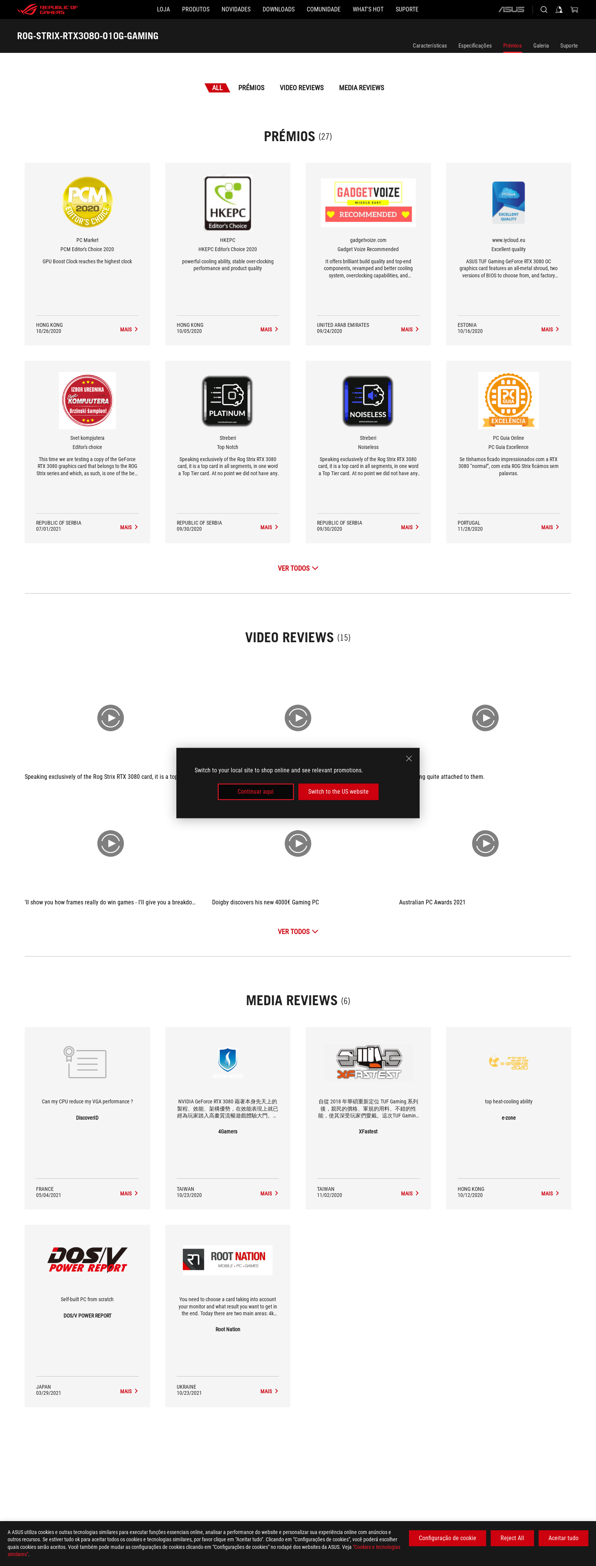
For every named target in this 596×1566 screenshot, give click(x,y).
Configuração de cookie (447, 1538)
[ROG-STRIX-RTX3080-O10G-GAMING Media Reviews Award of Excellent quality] (550, 329)
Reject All (512, 1538)
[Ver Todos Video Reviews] (298, 932)
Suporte (569, 45)
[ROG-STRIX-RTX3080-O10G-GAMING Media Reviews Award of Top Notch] (269, 527)
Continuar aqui (256, 791)
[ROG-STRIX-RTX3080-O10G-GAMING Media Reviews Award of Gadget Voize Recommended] (410, 329)
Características (430, 45)
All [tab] (217, 88)
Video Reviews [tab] (301, 88)
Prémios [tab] (251, 88)
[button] (171, 9)
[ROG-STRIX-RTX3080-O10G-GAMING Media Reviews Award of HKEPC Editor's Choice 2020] (269, 329)
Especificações (475, 45)
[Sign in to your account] (559, 9)
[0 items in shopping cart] (574, 9)
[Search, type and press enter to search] (543, 9)
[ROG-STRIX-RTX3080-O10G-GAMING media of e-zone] (550, 1193)
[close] (409, 758)
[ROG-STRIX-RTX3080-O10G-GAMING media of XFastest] (410, 1193)
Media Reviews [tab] (361, 88)
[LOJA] (126, 9)
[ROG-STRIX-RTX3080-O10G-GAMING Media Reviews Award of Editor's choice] (129, 527)
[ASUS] (511, 9)
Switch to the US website (338, 791)
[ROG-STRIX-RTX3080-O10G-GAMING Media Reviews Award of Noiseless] (410, 527)
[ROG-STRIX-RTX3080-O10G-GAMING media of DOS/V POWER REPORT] (129, 1391)
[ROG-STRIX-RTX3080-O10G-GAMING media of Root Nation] (269, 1391)
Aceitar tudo (563, 1538)
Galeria (541, 45)
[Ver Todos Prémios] (298, 568)
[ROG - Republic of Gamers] (47, 9)
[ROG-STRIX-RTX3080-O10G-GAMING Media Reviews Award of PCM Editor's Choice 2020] (129, 329)
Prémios (512, 45)
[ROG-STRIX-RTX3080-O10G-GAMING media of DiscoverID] (129, 1193)
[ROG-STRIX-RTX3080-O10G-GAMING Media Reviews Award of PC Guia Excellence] (550, 527)
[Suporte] (443, 9)
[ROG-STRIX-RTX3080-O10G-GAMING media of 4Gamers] (269, 1193)
